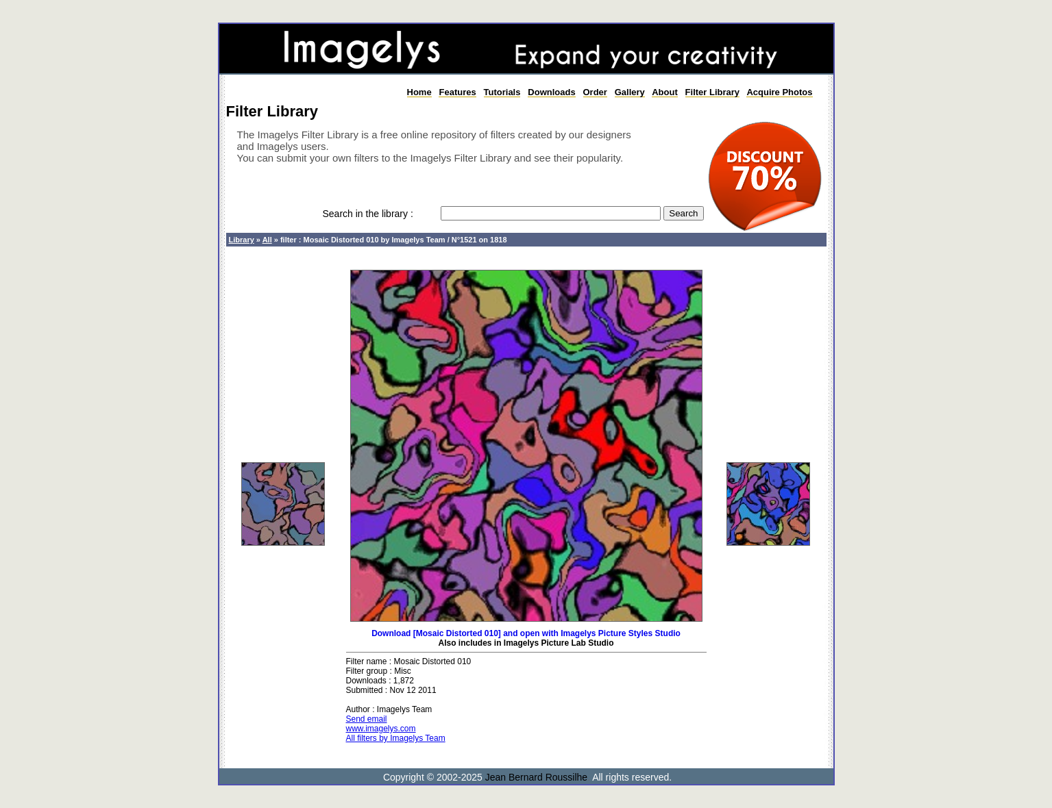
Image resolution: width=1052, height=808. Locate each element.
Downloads (551, 92)
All (267, 240)
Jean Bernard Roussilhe (536, 777)
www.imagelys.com (381, 728)
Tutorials (502, 92)
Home (419, 92)
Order (595, 92)
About (665, 92)
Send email (366, 719)
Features (457, 92)
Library (241, 240)
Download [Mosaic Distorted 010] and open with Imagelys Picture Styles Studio (526, 633)
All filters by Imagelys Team (395, 738)
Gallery (630, 92)
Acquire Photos (779, 92)
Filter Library (712, 92)
